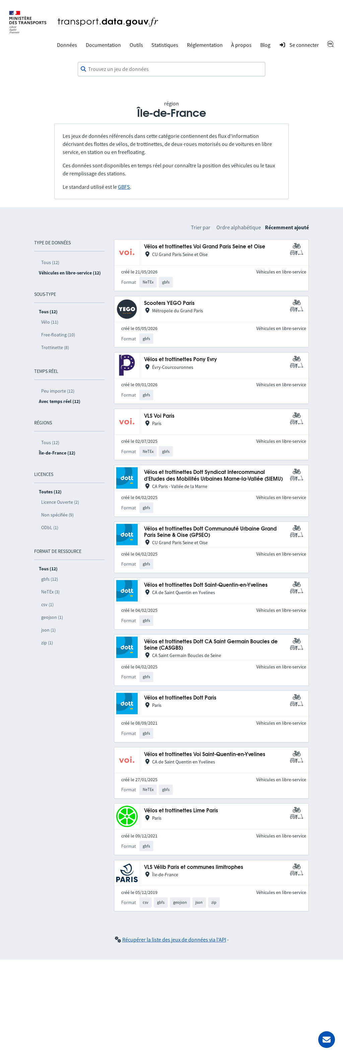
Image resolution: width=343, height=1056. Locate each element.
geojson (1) (52, 617)
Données (67, 45)
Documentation (103, 45)
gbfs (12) (49, 579)
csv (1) (47, 604)
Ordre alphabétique (238, 227)
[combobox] (171, 69)
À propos (241, 45)
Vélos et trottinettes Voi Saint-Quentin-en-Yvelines (204, 754)
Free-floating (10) (58, 335)
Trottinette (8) (55, 347)
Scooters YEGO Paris (169, 303)
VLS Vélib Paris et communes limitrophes (193, 867)
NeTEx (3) (50, 592)
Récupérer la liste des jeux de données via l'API (174, 939)
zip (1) (47, 643)
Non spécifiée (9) (57, 515)
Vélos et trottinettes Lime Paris (181, 810)
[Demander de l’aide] (326, 1039)
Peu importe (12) (57, 391)
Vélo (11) (49, 322)
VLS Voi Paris (159, 416)
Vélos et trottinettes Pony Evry (180, 359)
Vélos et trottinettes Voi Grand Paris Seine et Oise (204, 246)
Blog (265, 45)
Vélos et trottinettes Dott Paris (180, 698)
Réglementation (205, 45)
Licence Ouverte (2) (60, 502)
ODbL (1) (49, 527)
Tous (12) (50, 262)
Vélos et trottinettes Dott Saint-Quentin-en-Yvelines (206, 585)
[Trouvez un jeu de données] (171, 69)
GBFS (124, 186)
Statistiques (164, 45)
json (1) (48, 630)
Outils (136, 45)
